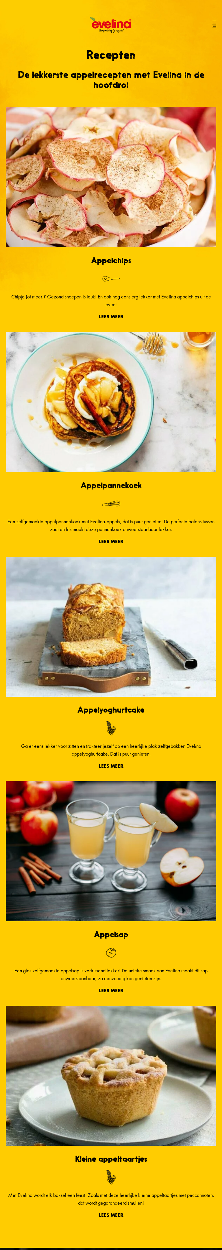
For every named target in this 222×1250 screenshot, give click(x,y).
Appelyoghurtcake (111, 710)
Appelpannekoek (111, 485)
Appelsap (111, 934)
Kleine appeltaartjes (111, 1159)
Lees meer (111, 316)
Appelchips (111, 260)
